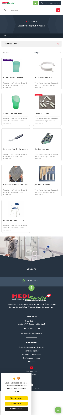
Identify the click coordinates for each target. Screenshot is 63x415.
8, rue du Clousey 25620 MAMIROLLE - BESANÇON (32, 336)
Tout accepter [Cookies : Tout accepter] (16, 398)
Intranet (31, 375)
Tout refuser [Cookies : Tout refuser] (16, 403)
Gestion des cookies (31, 371)
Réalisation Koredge (31, 400)
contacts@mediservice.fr (31, 346)
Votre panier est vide (50, 3)
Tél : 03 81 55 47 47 (31, 342)
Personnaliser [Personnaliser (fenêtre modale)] (16, 409)
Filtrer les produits (31, 44)
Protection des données (31, 368)
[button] (3, 294)
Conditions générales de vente (31, 361)
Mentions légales (32, 364)
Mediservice (8, 36)
